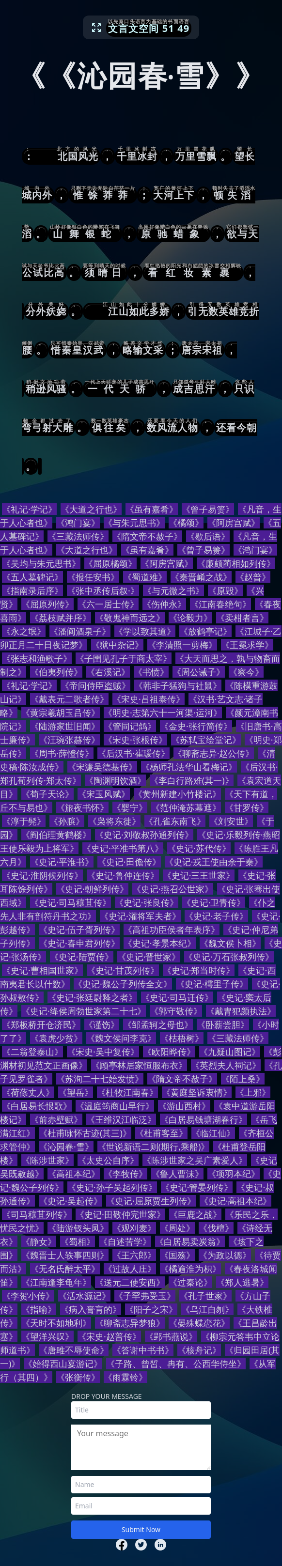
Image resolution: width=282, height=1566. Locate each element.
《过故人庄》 (130, 1268)
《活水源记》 (84, 1296)
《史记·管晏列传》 (197, 1187)
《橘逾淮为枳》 (190, 1268)
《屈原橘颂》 (110, 563)
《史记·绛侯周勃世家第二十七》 (83, 1011)
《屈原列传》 (47, 604)
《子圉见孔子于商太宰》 (124, 658)
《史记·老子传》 (216, 916)
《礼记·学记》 (29, 509)
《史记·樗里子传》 (212, 984)
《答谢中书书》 (142, 1350)
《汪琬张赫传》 (69, 739)
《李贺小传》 (28, 1296)
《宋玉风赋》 (104, 794)
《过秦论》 (190, 1282)
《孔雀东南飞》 (174, 821)
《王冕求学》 (247, 645)
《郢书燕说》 (171, 1336)
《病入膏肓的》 (90, 1309)
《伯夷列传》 (56, 672)
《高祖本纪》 (73, 1173)
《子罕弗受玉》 (144, 1296)
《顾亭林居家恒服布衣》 (139, 1065)
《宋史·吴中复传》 (103, 1051)
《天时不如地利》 (56, 1323)
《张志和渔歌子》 (37, 658)
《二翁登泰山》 (32, 1051)
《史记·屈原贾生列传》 (151, 1201)
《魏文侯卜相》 (230, 943)
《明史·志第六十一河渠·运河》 (163, 712)
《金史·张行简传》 (196, 726)
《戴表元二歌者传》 (69, 699)
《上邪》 (252, 1092)
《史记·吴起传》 (70, 1201)
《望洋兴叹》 (47, 1336)
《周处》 (177, 1228)
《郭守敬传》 (176, 1011)
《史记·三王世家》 (199, 875)
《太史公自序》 (108, 1160)
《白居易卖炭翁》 (190, 1241)
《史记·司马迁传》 (177, 997)
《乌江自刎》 (207, 1309)
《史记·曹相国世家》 (42, 970)
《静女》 (38, 1241)
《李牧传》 (125, 1173)
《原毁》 (225, 590)
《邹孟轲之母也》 (158, 1024)
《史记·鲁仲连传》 (123, 875)
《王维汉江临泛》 (121, 1119)
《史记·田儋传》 (129, 862)
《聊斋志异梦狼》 (130, 1323)
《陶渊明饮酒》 (115, 780)
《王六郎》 (134, 1255)
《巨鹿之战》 (195, 1214)
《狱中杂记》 (117, 645)
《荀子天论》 (47, 794)
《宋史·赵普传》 (109, 1336)
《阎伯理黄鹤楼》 (56, 834)
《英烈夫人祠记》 (226, 1065)
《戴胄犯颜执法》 (241, 1011)
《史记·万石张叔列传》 (229, 956)
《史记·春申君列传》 (79, 943)
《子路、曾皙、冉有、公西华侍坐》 (176, 1363)
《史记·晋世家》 (149, 956)
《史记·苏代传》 (199, 848)
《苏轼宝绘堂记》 (206, 739)
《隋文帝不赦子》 (147, 536)
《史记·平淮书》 (62, 862)
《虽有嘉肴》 (151, 509)
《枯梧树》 (182, 1038)
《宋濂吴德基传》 (102, 767)
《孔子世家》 (205, 1296)
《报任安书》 (93, 577)
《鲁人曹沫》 (177, 1173)
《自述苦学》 (125, 1241)
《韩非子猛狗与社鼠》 (177, 685)
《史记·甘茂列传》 (123, 970)
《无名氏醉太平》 (65, 1268)
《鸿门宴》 (78, 522)
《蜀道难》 (145, 577)
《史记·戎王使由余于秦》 (214, 862)
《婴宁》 (129, 807)
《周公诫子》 (198, 672)
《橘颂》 (186, 522)
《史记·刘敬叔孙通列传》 (144, 834)
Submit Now (141, 1529)
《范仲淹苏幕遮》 (186, 807)
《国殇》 (177, 1255)
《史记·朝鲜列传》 (92, 889)
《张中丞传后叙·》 (103, 590)
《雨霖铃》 (125, 1377)
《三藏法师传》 (78, 536)
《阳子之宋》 (151, 1309)
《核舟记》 (199, 1350)
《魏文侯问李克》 (121, 1038)
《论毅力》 (190, 617)
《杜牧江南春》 (127, 1092)
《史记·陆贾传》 (81, 956)
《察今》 (246, 672)
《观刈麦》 (134, 1228)
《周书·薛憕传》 (62, 753)
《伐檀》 (216, 1228)
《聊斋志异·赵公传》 (213, 753)
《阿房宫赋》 (233, 522)
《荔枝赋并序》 (60, 617)
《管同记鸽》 (130, 726)
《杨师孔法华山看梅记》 (189, 767)
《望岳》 (75, 1092)
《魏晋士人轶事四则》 (65, 1255)
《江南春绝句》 (220, 604)
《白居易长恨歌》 (37, 1106)
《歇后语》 (208, 536)
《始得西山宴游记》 (63, 1363)
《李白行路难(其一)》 (192, 780)
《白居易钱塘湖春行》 (203, 1119)
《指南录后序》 (32, 590)
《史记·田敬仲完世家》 (120, 1214)
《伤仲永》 (164, 604)
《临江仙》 (213, 1133)
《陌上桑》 (243, 1079)
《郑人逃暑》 (242, 1282)
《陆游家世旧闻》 (65, 726)
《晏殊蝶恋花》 (199, 1323)
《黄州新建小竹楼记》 (177, 794)
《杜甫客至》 (161, 1133)
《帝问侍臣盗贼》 (95, 685)
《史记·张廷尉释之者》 (92, 997)
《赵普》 (252, 577)
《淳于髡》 (24, 821)
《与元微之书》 (173, 590)
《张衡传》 (78, 1377)
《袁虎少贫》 (56, 1038)
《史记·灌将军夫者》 (140, 916)
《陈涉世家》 (47, 1160)
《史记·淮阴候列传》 (42, 875)
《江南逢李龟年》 (56, 1282)
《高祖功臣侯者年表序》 (171, 929)
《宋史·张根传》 (135, 739)
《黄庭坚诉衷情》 (197, 1092)
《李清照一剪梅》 (182, 645)
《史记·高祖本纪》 (236, 1201)
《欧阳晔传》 (169, 1051)
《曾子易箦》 (208, 509)
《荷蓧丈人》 (28, 1092)
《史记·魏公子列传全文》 (123, 984)
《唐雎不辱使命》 (74, 1350)
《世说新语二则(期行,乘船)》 (153, 1146)
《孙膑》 (66, 821)
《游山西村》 (184, 1106)
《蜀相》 (77, 1241)
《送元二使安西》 (130, 1282)
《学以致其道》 (144, 631)
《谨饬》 (101, 1024)
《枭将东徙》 (114, 821)
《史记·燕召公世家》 (172, 889)
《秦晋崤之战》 (201, 577)
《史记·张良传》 (146, 902)
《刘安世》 (231, 821)
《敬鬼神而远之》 (130, 617)
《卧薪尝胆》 (223, 1024)
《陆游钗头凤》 (78, 1228)
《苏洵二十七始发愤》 (99, 1079)
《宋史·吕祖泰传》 (148, 699)
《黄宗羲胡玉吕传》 (60, 712)
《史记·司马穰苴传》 (70, 902)
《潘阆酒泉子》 (79, 631)
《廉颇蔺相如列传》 (236, 563)
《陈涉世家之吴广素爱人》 (194, 1160)
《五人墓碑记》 (32, 577)
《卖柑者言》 (242, 617)
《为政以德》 (225, 1255)
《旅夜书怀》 (82, 807)
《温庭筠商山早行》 (115, 1106)
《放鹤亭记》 (205, 631)
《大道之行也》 (91, 509)
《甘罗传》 (246, 807)
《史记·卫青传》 (214, 902)
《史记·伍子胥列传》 (79, 929)
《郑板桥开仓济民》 (41, 1024)
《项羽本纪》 (233, 1173)
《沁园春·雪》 (66, 1146)
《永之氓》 (24, 631)
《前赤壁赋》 (56, 1119)
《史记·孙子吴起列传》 (112, 1187)
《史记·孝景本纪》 (160, 943)
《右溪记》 (108, 672)
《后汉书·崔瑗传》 (133, 753)
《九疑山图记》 (229, 1051)
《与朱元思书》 (134, 522)
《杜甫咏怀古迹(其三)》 (85, 1133)
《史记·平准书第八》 (122, 848)
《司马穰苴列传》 (37, 1214)
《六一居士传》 (108, 604)
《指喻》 (38, 1309)
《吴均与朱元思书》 (41, 563)
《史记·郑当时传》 (199, 970)
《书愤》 (151, 672)
